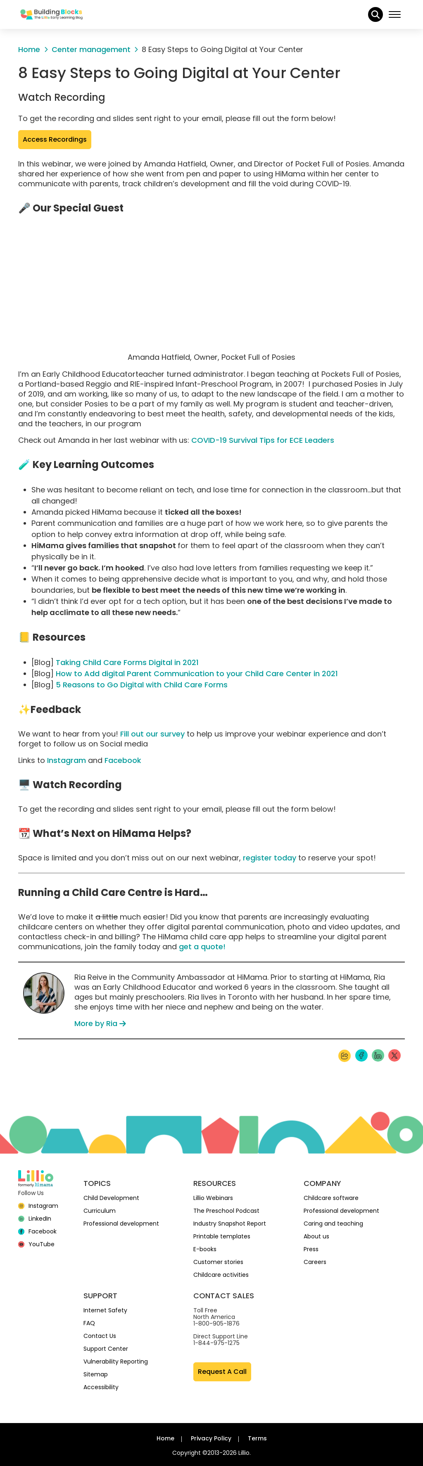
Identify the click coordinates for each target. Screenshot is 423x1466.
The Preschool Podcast (226, 1211)
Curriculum (99, 1211)
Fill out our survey (152, 734)
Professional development (121, 1223)
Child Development (111, 1198)
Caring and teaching (333, 1223)
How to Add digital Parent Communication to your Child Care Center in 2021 (197, 673)
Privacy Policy (211, 1438)
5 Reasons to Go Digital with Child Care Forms (142, 685)
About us (316, 1236)
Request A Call (222, 1371)
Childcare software (331, 1198)
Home (165, 1438)
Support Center (105, 1349)
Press (311, 1249)
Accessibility (101, 1387)
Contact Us (99, 1336)
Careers (315, 1262)
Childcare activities (221, 1275)
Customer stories (218, 1262)
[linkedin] (34, 1218)
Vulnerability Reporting (115, 1361)
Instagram (66, 760)
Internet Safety (105, 1310)
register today (269, 858)
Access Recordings (57, 139)
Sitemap (95, 1374)
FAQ (89, 1323)
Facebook (123, 760)
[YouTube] (36, 1244)
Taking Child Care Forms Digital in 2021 (127, 662)
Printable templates (221, 1236)
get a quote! (202, 946)
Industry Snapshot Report (229, 1223)
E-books (204, 1249)
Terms (257, 1438)
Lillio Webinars (213, 1198)
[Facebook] (37, 1231)
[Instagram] (38, 1205)
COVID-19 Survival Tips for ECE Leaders (262, 440)
